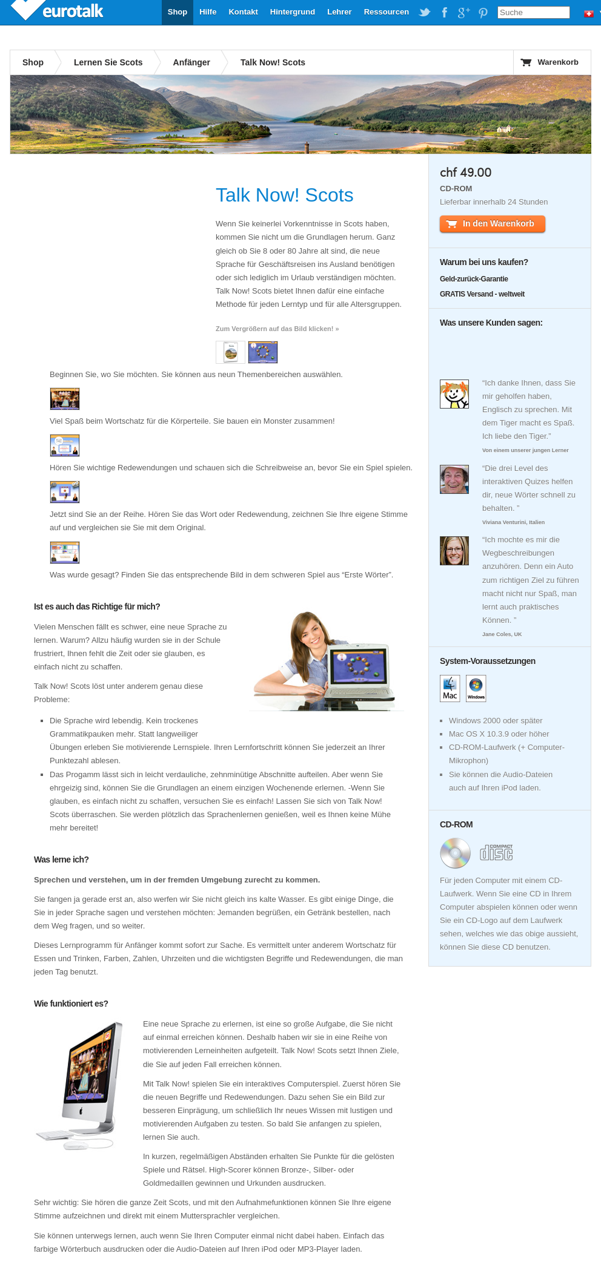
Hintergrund (292, 11)
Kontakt (242, 11)
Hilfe (207, 11)
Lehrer (339, 11)
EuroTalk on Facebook (444, 12)
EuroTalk (58, 12)
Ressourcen (386, 11)
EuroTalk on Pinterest (483, 12)
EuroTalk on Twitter (424, 12)
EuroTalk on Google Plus (463, 12)
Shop (178, 11)
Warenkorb (558, 62)
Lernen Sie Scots (108, 62)
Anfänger (191, 62)
